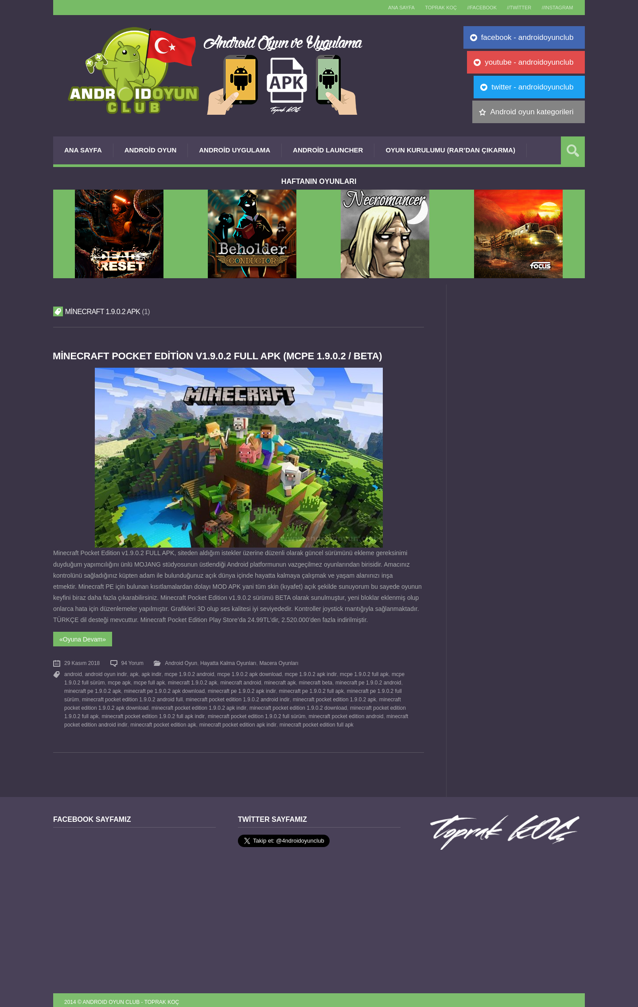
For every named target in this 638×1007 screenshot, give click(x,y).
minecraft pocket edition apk (162, 720)
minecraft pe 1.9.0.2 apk (92, 688)
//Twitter (514, 7)
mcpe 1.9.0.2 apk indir (309, 673)
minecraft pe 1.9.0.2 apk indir (241, 688)
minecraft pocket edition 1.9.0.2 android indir (236, 696)
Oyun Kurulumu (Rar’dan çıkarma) (450, 150)
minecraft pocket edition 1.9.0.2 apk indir (198, 704)
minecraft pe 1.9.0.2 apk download (164, 688)
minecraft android (239, 681)
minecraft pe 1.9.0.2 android (367, 681)
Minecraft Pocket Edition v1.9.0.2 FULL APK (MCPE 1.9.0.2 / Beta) (221, 356)
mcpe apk (119, 681)
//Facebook (475, 7)
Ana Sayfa (83, 150)
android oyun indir (105, 673)
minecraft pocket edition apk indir (236, 720)
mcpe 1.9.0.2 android (188, 673)
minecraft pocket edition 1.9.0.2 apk (333, 696)
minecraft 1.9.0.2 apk (192, 681)
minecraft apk (279, 681)
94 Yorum (132, 662)
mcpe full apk (148, 681)
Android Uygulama (234, 150)
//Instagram (556, 7)
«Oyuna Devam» (82, 638)
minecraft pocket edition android (344, 712)
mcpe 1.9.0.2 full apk (362, 673)
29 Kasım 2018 (82, 662)
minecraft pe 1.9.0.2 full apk (310, 688)
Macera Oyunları (278, 662)
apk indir (150, 673)
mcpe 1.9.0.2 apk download (248, 673)
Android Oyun (150, 150)
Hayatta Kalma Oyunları (228, 662)
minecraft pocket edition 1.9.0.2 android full (132, 696)
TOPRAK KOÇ (431, 7)
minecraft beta (314, 681)
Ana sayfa (388, 7)
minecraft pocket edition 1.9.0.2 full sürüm (255, 712)
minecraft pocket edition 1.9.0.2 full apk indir (152, 712)
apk (133, 673)
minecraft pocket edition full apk (315, 720)
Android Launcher (328, 150)
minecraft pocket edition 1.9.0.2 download (297, 704)
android (73, 673)
